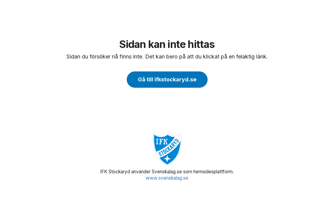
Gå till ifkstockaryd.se (167, 79)
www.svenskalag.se (167, 178)
